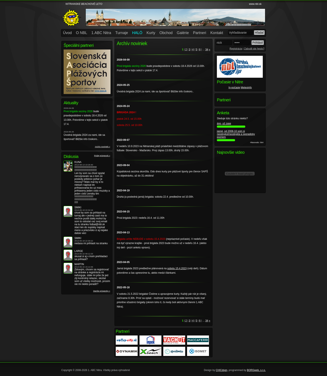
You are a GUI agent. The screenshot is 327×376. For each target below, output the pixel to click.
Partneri (199, 33)
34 (206, 49)
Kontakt (216, 33)
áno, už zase (224, 123)
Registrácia (236, 48)
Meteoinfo (246, 87)
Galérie (183, 33)
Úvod (67, 33)
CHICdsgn (221, 370)
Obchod (166, 33)
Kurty (151, 33)
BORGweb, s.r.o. (256, 370)
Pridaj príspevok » (102, 155)
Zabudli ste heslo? (254, 48)
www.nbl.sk (255, 4)
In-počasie (234, 87)
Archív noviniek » (102, 146)
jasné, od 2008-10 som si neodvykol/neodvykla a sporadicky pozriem (236, 134)
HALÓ (137, 33)
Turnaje (121, 33)
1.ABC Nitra (101, 33)
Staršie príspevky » (101, 291)
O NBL (81, 33)
